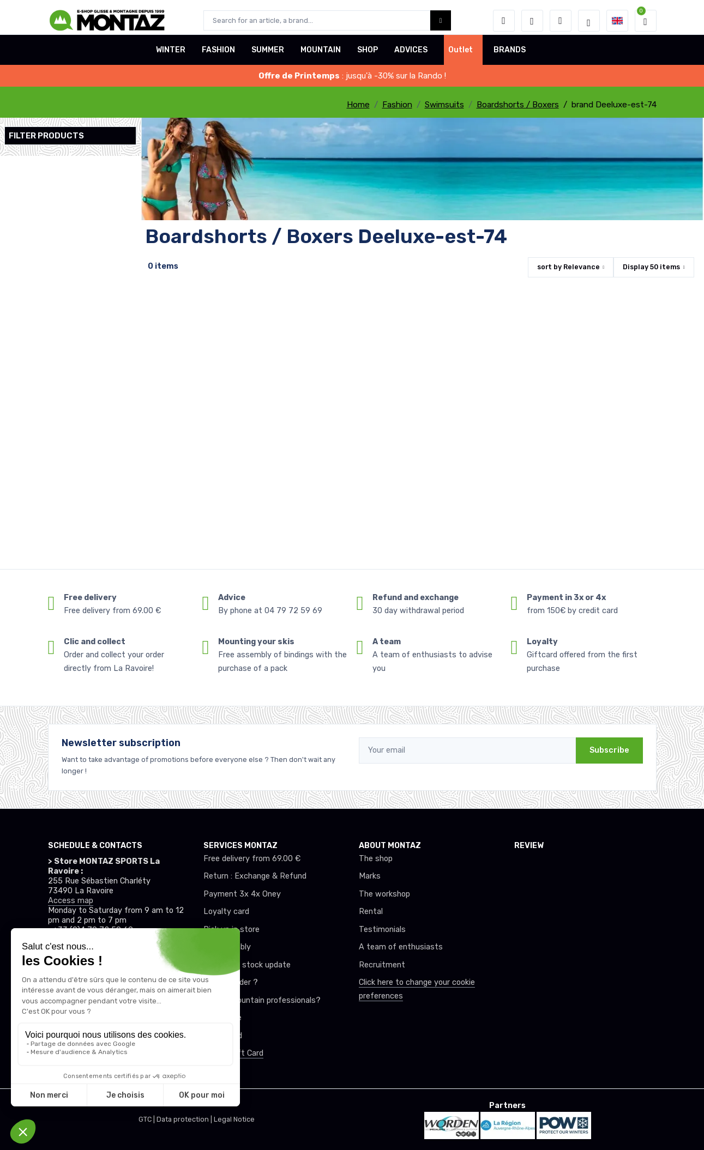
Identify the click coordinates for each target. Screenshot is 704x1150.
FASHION (218, 56)
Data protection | (185, 1119)
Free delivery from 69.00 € (251, 858)
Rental (371, 911)
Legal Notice (234, 1119)
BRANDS (510, 56)
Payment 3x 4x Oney (242, 894)
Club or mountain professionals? (262, 1000)
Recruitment (382, 965)
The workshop (384, 894)
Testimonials (382, 929)
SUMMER (267, 56)
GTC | (148, 1119)
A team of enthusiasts (401, 947)
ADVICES (411, 56)
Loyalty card (226, 911)
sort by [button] (568, 267)
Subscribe (609, 750)
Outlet (460, 56)
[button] (504, 21)
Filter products (46, 136)
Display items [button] (651, 267)
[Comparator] (560, 21)
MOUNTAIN (320, 56)
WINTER (170, 56)
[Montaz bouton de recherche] (441, 20)
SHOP (367, 56)
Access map (70, 900)
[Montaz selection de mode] (589, 21)
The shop (376, 858)
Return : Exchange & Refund (254, 876)
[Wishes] (532, 21)
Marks (370, 876)
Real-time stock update (247, 965)
